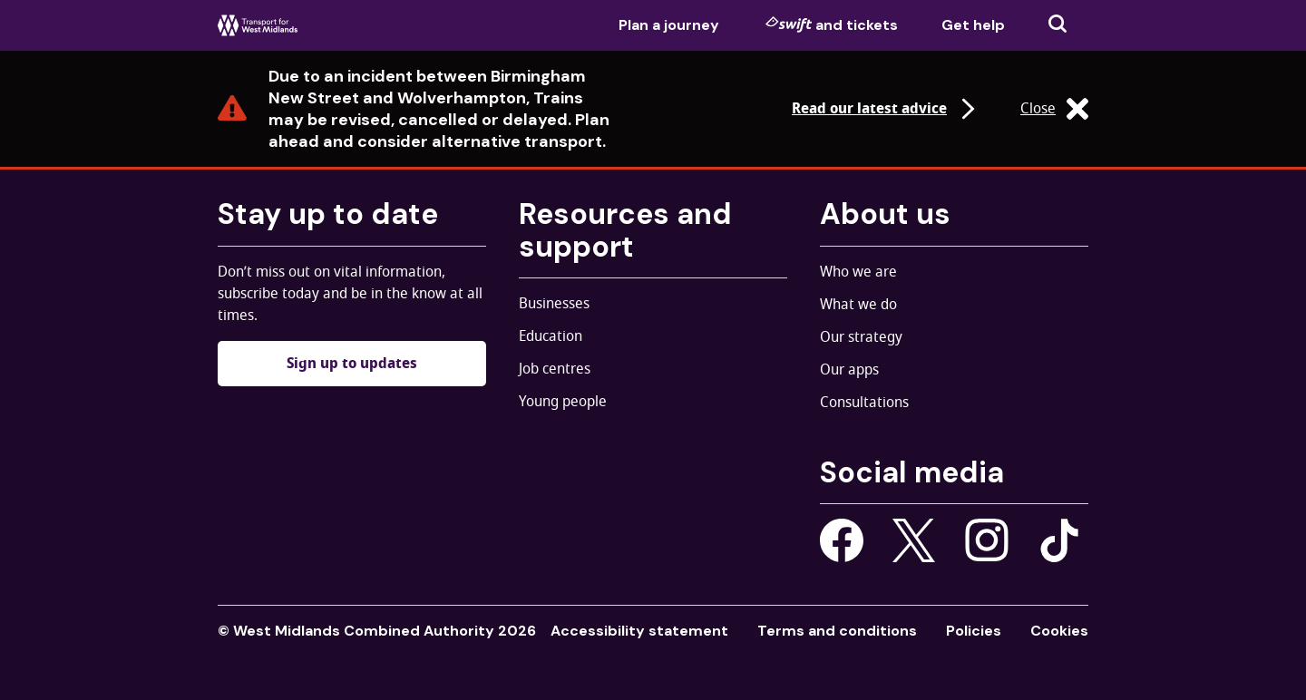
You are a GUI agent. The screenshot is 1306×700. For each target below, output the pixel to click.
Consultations (864, 402)
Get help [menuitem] (973, 24)
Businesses (554, 304)
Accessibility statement (639, 630)
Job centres (554, 369)
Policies (973, 630)
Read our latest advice (886, 109)
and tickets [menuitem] (831, 24)
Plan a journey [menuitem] (669, 24)
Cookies (1059, 630)
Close (1054, 109)
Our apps (849, 370)
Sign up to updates (352, 363)
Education (550, 336)
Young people (563, 402)
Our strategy (861, 337)
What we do (858, 305)
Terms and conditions (837, 630)
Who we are (858, 272)
